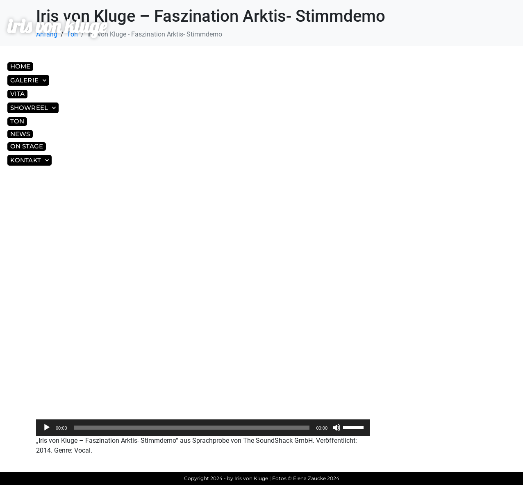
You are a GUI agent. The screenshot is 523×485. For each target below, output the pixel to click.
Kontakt (29, 160)
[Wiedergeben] (47, 428)
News (20, 134)
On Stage (26, 146)
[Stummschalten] (336, 428)
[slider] (192, 428)
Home (20, 66)
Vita (17, 94)
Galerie (28, 80)
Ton (17, 121)
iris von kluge (57, 26)
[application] (203, 427)
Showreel (33, 108)
